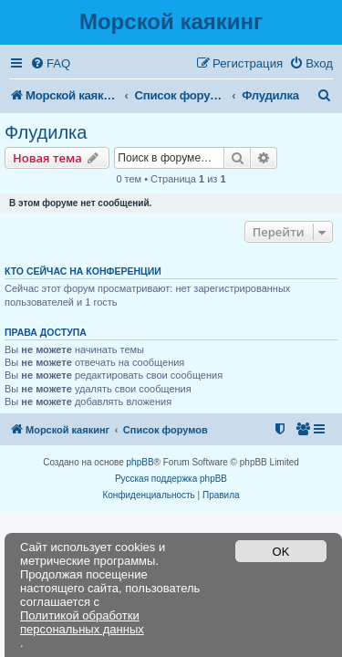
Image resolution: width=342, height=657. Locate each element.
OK (281, 551)
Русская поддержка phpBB (171, 479)
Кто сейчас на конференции (83, 271)
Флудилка (46, 132)
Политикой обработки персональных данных (82, 622)
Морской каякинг (171, 21)
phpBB (140, 462)
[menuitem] (50, 63)
